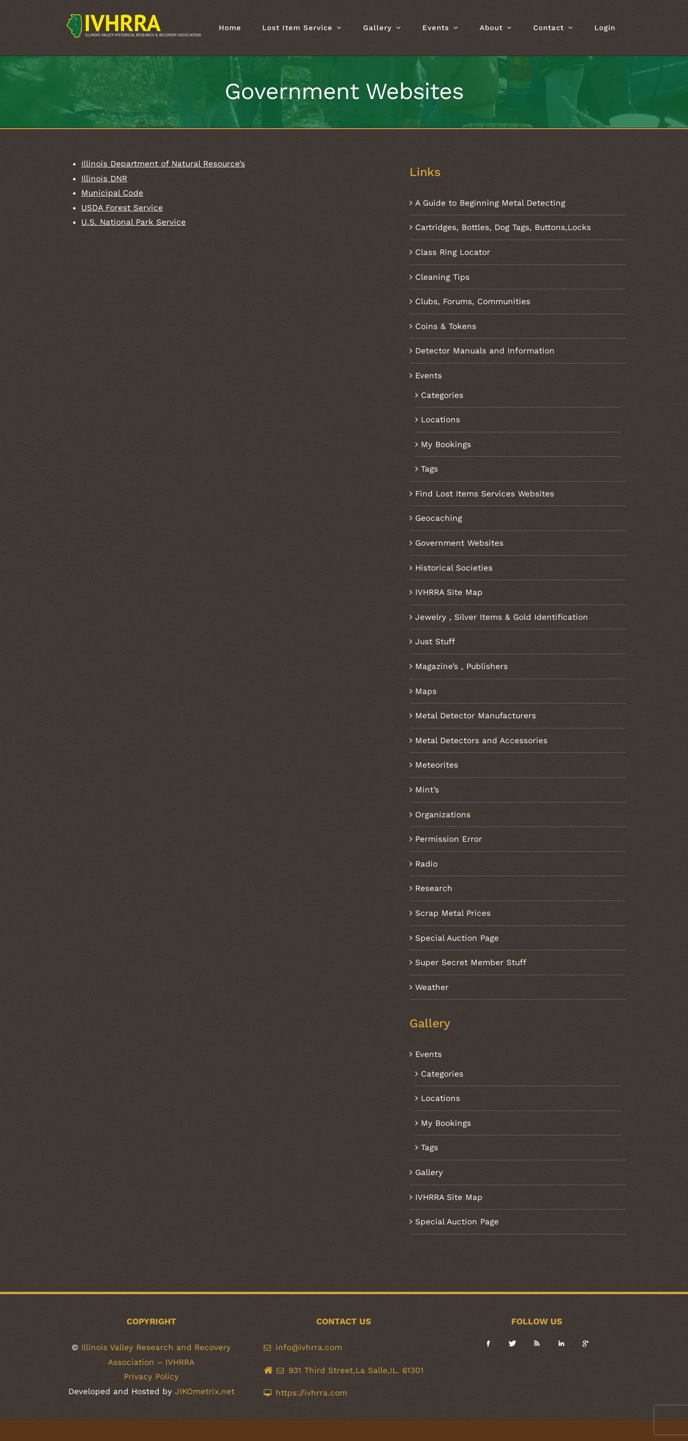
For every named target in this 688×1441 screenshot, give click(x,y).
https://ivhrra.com (311, 1392)
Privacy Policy (151, 1376)
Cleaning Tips (442, 277)
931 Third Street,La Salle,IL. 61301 (356, 1370)
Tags (429, 468)
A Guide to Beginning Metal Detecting (490, 203)
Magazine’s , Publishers (461, 666)
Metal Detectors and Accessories (481, 740)
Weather (432, 987)
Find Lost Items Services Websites (484, 493)
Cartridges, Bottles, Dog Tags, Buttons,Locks (503, 227)
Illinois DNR (104, 178)
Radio (426, 864)
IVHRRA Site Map (449, 592)
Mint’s (427, 789)
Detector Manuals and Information (485, 350)
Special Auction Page (457, 938)
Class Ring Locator (452, 252)
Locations (440, 419)
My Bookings (446, 444)
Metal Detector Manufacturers (475, 715)
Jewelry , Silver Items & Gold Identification (501, 617)
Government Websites (459, 543)
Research (433, 888)
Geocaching (438, 518)
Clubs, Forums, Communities (472, 301)
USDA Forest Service (122, 207)
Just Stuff (435, 641)
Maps (426, 691)
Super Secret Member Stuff (470, 962)
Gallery (429, 1172)
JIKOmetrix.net (205, 1391)
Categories (442, 395)
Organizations (443, 814)
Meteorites (436, 765)
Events (428, 375)
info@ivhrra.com (309, 1347)
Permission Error (448, 839)
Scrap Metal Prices (453, 913)
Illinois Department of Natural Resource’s (163, 163)
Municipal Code (112, 193)
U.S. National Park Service (133, 222)
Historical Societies (454, 567)
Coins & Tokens (445, 326)
